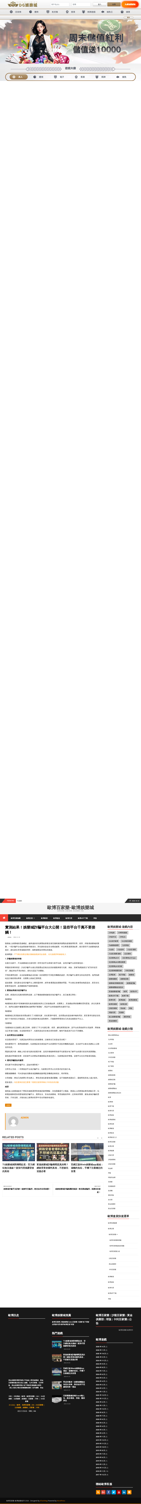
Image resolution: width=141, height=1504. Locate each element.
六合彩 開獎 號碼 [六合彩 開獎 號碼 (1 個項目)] (115, 954)
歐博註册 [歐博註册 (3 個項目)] (124, 1004)
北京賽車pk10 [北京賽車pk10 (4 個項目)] (114, 958)
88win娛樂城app (113, 1035)
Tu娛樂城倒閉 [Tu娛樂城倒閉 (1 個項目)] (114, 945)
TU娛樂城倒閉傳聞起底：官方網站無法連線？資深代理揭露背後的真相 (18, 1168)
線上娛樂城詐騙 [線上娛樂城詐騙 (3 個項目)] (114, 1017)
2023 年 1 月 (100, 1405)
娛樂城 (8, 1105)
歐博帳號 (44, 918)
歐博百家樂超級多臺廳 (117, 1246)
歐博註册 (67, 1324)
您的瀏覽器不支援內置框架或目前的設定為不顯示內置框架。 (70, 40)
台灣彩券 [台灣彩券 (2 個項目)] (112, 975)
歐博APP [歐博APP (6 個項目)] (134, 991)
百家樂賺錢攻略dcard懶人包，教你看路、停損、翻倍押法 (74, 1398)
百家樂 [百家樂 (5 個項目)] (121, 1012)
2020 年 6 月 (100, 1419)
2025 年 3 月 (100, 1357)
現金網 (110, 1168)
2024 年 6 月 (100, 1374)
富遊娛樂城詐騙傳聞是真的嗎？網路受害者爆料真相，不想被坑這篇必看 (52, 1168)
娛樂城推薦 (111, 1075)
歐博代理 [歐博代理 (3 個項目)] (112, 1000)
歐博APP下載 (83, 918)
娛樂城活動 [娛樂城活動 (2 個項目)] (125, 979)
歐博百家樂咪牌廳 (115, 1240)
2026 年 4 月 (100, 1347)
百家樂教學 (111, 1186)
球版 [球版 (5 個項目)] (130, 1008)
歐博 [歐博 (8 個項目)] (125, 991)
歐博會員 (111, 1133)
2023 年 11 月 (101, 1398)
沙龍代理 (111, 1155)
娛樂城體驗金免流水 (114, 1093)
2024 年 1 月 (100, 1392)
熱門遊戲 (57, 1333)
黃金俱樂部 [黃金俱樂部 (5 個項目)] (113, 1021)
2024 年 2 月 (100, 1388)
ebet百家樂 (73, 1322)
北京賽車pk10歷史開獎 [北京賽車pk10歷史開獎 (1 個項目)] (117, 962)
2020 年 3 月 (100, 1430)
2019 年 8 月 (100, 1450)
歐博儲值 (56, 918)
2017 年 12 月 (101, 1475)
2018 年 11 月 (101, 1468)
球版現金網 (111, 1177)
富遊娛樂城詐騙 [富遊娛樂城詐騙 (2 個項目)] (114, 991)
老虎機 (110, 1190)
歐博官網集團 (16, 918)
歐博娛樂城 (111, 1119)
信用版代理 (56, 1324)
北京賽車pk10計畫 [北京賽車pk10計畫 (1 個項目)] (115, 966)
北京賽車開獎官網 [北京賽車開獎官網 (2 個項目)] (115, 970)
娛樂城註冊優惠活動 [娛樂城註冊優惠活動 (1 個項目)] (116, 983)
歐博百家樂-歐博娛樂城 (70, 907)
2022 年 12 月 (101, 1409)
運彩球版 (111, 1195)
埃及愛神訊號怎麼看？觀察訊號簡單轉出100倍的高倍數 (36, 1082)
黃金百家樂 (111, 1208)
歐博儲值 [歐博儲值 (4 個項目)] (122, 1000)
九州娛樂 (17, 1399)
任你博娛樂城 (112, 1048)
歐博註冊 (29, 918)
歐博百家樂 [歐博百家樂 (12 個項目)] (113, 1004)
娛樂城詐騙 (111, 1084)
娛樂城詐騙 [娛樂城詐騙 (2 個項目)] (131, 983)
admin (9, 937)
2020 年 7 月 (100, 1416)
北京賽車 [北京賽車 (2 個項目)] (127, 954)
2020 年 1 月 (100, 1436)
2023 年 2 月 (100, 1402)
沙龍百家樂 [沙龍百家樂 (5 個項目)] (113, 1008)
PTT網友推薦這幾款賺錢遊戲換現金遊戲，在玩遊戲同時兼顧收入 (40, 954)
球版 (95, 918)
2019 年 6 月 (100, 1457)
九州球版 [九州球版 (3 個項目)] (125, 945)
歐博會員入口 (112, 1137)
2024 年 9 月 (100, 1364)
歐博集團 (111, 1151)
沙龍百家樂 (111, 1164)
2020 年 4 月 (100, 1426)
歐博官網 (111, 1124)
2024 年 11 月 (101, 1360)
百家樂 (110, 1182)
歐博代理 (69, 918)
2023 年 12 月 (101, 1395)
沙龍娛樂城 (111, 1159)
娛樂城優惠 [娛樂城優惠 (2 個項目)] (113, 979)
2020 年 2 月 (100, 1433)
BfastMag (43, 1501)
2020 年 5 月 (100, 1423)
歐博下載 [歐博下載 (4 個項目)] (125, 996)
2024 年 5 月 (100, 1378)
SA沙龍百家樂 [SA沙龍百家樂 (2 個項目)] (127, 941)
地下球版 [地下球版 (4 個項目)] (122, 975)
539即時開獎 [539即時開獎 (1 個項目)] (122, 933)
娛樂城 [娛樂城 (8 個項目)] (131, 975)
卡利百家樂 (111, 1057)
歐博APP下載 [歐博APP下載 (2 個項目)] (114, 996)
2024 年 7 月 (100, 1371)
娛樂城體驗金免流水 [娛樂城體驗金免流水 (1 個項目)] (116, 987)
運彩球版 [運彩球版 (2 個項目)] (127, 1017)
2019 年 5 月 (100, 1461)
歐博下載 (111, 1106)
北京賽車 (111, 1053)
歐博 (109, 1097)
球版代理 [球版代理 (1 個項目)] (112, 1012)
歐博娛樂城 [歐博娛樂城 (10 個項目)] (133, 1000)
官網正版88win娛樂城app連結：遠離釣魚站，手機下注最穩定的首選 (87, 1168)
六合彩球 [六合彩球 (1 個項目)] (120, 949)
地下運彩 (111, 1066)
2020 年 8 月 (100, 1412)
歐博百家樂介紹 (115, 1251)
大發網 (79, 1322)
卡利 (10, 1396)
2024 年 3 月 (100, 1385)
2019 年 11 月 (101, 1443)
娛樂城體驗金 (112, 1088)
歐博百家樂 (111, 1142)
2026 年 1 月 (100, 1350)
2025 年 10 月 (101, 1353)
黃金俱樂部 (111, 1204)
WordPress (61, 1501)
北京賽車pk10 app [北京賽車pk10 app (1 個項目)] (128, 958)
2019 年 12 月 (101, 1440)
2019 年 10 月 (101, 1447)
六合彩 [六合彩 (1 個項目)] (111, 949)
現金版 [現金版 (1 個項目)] (123, 1008)
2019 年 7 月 (100, 1454)
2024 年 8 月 (100, 1367)
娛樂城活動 (111, 1079)
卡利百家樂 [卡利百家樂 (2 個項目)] (129, 970)
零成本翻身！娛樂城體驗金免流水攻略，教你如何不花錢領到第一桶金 (74, 1384)
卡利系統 (16, 1396)
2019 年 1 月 (100, 1464)
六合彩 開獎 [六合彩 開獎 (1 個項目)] (131, 949)
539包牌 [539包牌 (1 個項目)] (112, 933)
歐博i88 (110, 1102)
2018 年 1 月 (100, 1471)
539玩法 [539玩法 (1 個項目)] (122, 937)
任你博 (110, 1044)
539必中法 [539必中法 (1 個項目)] (112, 937)
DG (37, 1396)
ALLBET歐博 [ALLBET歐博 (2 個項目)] (113, 941)
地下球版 (111, 1062)
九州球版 (111, 1039)
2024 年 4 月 (100, 1381)
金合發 (110, 1199)
